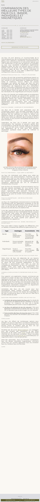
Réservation (10, 500)
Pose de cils (26, 498)
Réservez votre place (20, 47)
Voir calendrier (7, 42)
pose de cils (22, 335)
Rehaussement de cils (16, 498)
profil (23, 332)
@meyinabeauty (23, 330)
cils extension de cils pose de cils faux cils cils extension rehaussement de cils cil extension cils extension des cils (20, 365)
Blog (3, 4)
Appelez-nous (25, 37)
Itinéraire (24, 32)
